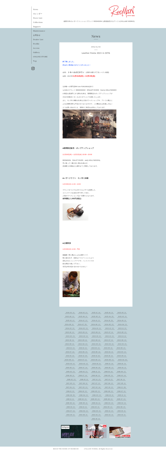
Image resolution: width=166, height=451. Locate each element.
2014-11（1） (83, 407)
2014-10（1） (95, 407)
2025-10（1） (109, 312)
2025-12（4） (96, 312)
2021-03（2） (122, 352)
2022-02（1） (109, 344)
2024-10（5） (109, 320)
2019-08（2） (70, 367)
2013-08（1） (83, 415)
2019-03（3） (71, 371)
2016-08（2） (109, 391)
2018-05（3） (109, 375)
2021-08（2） (121, 348)
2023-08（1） (96, 332)
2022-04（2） (83, 344)
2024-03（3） (70, 328)
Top (35, 61)
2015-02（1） (122, 403)
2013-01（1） (122, 415)
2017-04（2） (70, 387)
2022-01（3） (122, 344)
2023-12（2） (110, 328)
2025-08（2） (70, 316)
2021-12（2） (70, 348)
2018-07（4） (83, 375)
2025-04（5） (109, 316)
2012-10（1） (96, 419)
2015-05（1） (83, 403)
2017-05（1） (121, 383)
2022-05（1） (70, 344)
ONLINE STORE (40, 57)
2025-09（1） (122, 312)
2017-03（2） (83, 387)
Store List (37, 18)
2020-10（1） (109, 356)
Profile (36, 44)
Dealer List (38, 39)
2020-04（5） (123, 359)
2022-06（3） (122, 340)
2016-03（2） (97, 395)
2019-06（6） (96, 367)
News (35, 9)
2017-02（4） (96, 387)
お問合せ (36, 35)
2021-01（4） (70, 356)
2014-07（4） (71, 411)
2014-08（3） (121, 407)
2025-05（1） (96, 316)
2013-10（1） (122, 411)
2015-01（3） (71, 407)
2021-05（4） (96, 352)
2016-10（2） (83, 391)
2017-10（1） (121, 379)
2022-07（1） (109, 340)
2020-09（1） (122, 356)
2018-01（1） (84, 379)
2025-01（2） (70, 320)
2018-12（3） (96, 371)
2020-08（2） (70, 359)
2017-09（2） (71, 383)
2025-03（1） (122, 316)
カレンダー (37, 14)
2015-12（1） (122, 395)
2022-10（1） (70, 340)
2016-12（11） (122, 387)
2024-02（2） (84, 328)
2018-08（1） (70, 375)
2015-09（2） (95, 399)
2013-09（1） (70, 415)
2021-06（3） (83, 352)
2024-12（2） (83, 320)
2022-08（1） (96, 340)
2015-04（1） (96, 403)
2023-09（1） (83, 332)
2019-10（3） (122, 363)
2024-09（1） (122, 320)
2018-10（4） (109, 371)
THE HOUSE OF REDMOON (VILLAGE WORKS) (78, 449)
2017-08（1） (83, 383)
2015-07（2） (121, 399)
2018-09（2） (122, 371)
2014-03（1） (96, 411)
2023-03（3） (71, 336)
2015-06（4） (70, 403)
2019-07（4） (83, 367)
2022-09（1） (83, 340)
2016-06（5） (71, 395)
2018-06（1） (96, 375)
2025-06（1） (83, 316)
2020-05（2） (110, 359)
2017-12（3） (96, 379)
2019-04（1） (122, 367)
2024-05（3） (109, 324)
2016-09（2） (96, 391)
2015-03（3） (109, 403)
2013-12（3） (109, 411)
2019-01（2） (83, 371)
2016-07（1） (121, 391)
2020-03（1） (70, 363)
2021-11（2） (83, 348)
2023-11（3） (122, 328)
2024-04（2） (123, 324)
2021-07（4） (70, 352)
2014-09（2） (108, 407)
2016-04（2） (84, 395)
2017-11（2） (109, 379)
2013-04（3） (96, 415)
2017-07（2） (96, 383)
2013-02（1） (109, 415)
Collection (38, 22)
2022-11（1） (122, 336)
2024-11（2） (96, 320)
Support (37, 26)
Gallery (36, 52)
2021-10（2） (96, 348)
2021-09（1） (108, 348)
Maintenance (39, 31)
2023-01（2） (97, 336)
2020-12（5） (83, 356)
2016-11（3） (70, 391)
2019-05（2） (109, 367)
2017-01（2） (109, 387)
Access (36, 48)
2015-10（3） (82, 399)
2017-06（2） (109, 383)
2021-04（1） (109, 352)
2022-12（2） (110, 336)
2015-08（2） (108, 399)
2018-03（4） (122, 375)
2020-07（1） (83, 359)
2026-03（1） (70, 312)
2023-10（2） (70, 332)
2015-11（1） (70, 399)
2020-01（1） (96, 363)
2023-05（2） (122, 332)
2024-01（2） (97, 328)
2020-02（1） (84, 363)
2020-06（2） (96, 359)
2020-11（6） (96, 356)
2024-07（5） (83, 324)
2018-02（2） (71, 379)
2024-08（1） (69, 324)
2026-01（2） (83, 312)
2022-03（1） (96, 344)
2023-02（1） (84, 336)
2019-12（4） (109, 363)
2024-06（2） (96, 324)
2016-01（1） (109, 395)
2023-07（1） (109, 332)
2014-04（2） (84, 411)
